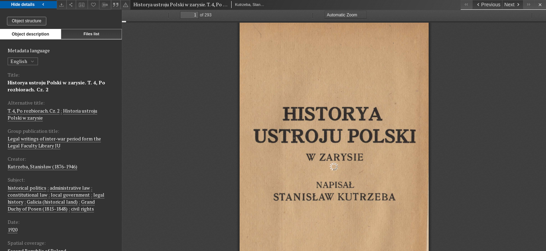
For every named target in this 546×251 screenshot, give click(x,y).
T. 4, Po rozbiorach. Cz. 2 (34, 110)
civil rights (82, 208)
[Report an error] (125, 4)
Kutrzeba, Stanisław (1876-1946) (42, 166)
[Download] (62, 4)
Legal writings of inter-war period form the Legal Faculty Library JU (54, 142)
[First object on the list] (466, 4)
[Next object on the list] (512, 4)
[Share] (71, 4)
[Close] (540, 4)
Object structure (26, 20)
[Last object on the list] (529, 4)
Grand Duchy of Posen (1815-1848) (51, 205)
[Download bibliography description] (105, 5)
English (22, 61)
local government (70, 194)
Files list (91, 34)
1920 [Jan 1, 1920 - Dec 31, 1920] (12, 229)
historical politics (27, 187)
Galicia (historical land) (52, 201)
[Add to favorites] (94, 4)
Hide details (28, 5)
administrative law (70, 187)
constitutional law (27, 194)
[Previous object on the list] (487, 4)
